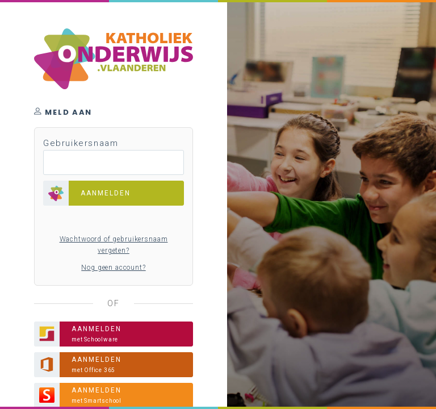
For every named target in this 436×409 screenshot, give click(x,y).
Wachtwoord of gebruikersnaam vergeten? (114, 244)
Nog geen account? (113, 268)
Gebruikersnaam (80, 143)
